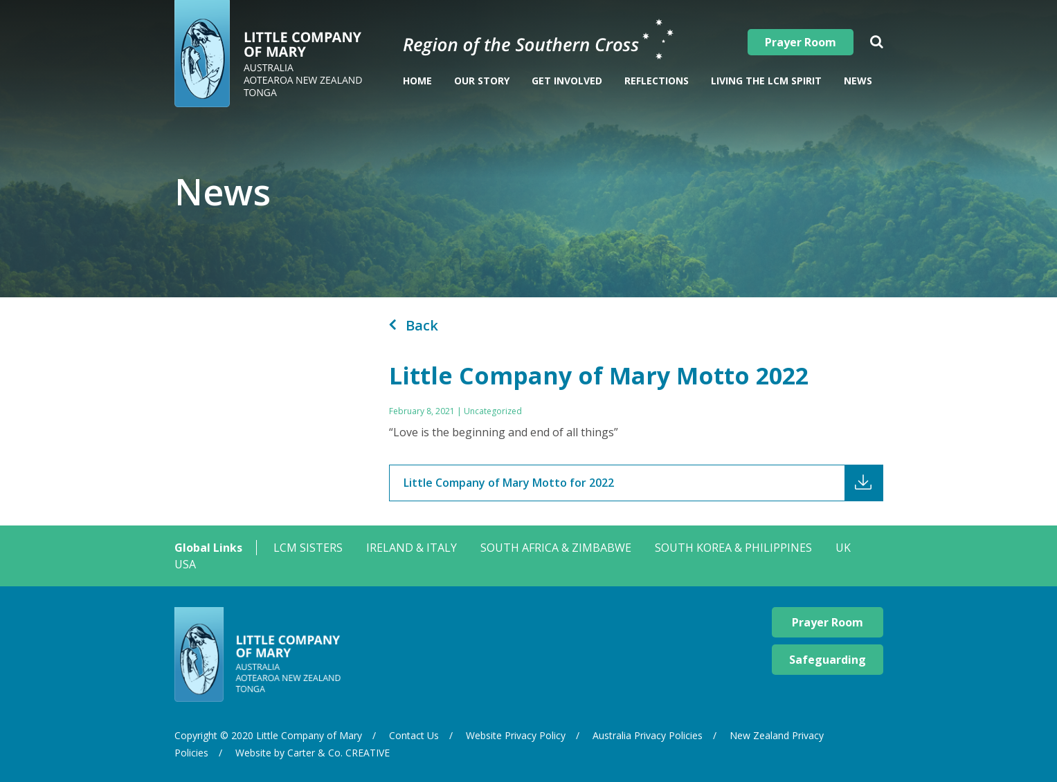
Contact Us (414, 735)
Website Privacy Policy (516, 735)
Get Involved (567, 80)
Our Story (481, 80)
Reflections (656, 80)
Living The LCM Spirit (766, 80)
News (858, 80)
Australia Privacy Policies (648, 735)
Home (417, 80)
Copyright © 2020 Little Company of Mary (268, 735)
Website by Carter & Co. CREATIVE (312, 752)
